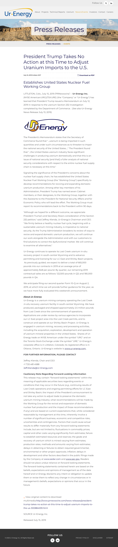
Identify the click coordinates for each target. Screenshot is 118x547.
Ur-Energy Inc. (15, 538)
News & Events (81, 12)
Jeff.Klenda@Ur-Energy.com (38, 368)
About (37, 12)
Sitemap (109, 538)
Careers (110, 12)
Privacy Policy (82, 538)
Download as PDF (85, 75)
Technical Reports (57, 12)
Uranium (70, 12)
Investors (93, 12)
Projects (44, 12)
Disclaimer (98, 538)
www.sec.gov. (73, 459)
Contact (101, 12)
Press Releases (53, 44)
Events (67, 44)
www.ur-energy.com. (75, 348)
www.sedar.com (52, 459)
